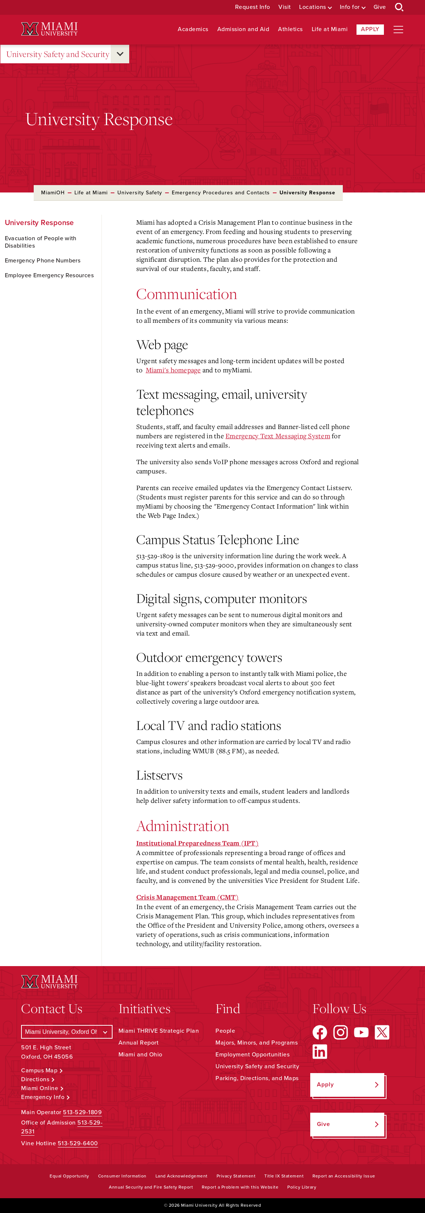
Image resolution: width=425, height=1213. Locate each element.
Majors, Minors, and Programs (256, 1042)
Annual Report (138, 1042)
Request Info (252, 7)
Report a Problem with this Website (240, 1187)
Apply (370, 29)
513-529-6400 (78, 1143)
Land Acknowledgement (181, 1176)
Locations (312, 7)
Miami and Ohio (140, 1054)
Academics (193, 29)
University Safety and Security (57, 54)
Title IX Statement (284, 1176)
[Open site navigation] (398, 29)
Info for (350, 7)
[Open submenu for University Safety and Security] (120, 54)
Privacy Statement (236, 1176)
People (225, 1031)
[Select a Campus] (66, 1032)
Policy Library (301, 1187)
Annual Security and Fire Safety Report (151, 1187)
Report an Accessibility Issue (343, 1176)
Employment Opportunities (252, 1054)
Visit (284, 7)
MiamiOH (53, 193)
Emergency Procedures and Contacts (221, 193)
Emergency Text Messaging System (277, 435)
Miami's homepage (173, 369)
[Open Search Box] (399, 7)
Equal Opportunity (69, 1176)
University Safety (139, 193)
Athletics (290, 29)
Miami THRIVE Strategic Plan (158, 1031)
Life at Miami (330, 29)
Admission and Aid (243, 29)
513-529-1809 (82, 1112)
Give (380, 7)
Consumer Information (122, 1176)
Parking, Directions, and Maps (257, 1078)
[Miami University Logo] (49, 29)
